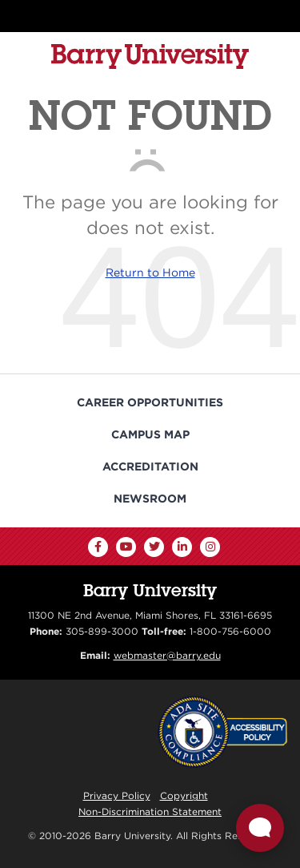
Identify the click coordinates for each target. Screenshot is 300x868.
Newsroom (150, 498)
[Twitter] (154, 547)
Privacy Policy (116, 795)
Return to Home (150, 272)
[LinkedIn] (182, 547)
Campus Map (150, 434)
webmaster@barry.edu (167, 655)
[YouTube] (126, 547)
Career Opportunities (150, 402)
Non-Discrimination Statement (150, 811)
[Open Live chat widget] (260, 828)
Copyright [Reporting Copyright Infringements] (184, 795)
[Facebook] (98, 547)
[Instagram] (210, 547)
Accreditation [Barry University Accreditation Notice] (150, 466)
